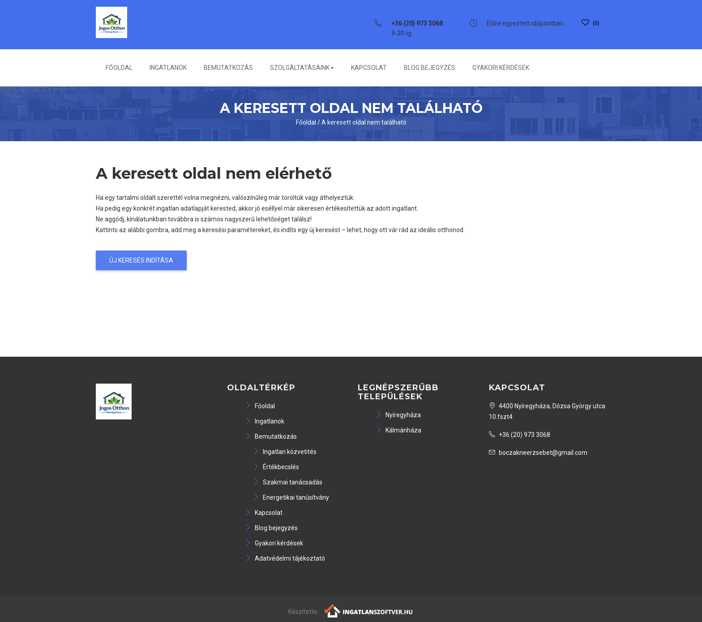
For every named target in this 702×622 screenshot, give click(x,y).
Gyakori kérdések (500, 67)
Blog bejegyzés (429, 67)
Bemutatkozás (228, 67)
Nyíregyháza (398, 415)
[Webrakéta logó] (369, 610)
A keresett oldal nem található (364, 122)
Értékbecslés (276, 467)
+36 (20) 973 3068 (519, 434)
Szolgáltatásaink (302, 67)
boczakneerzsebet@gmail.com (538, 452)
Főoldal (119, 67)
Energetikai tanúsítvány (291, 497)
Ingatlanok (168, 67)
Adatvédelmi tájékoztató (285, 558)
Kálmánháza (398, 430)
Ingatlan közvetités (285, 451)
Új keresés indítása (141, 260)
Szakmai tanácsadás (287, 482)
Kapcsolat (369, 67)
